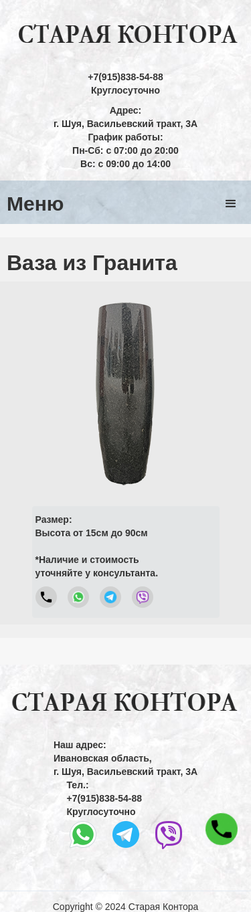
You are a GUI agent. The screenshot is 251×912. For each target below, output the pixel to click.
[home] (125, 35)
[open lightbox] (125, 391)
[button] (231, 204)
